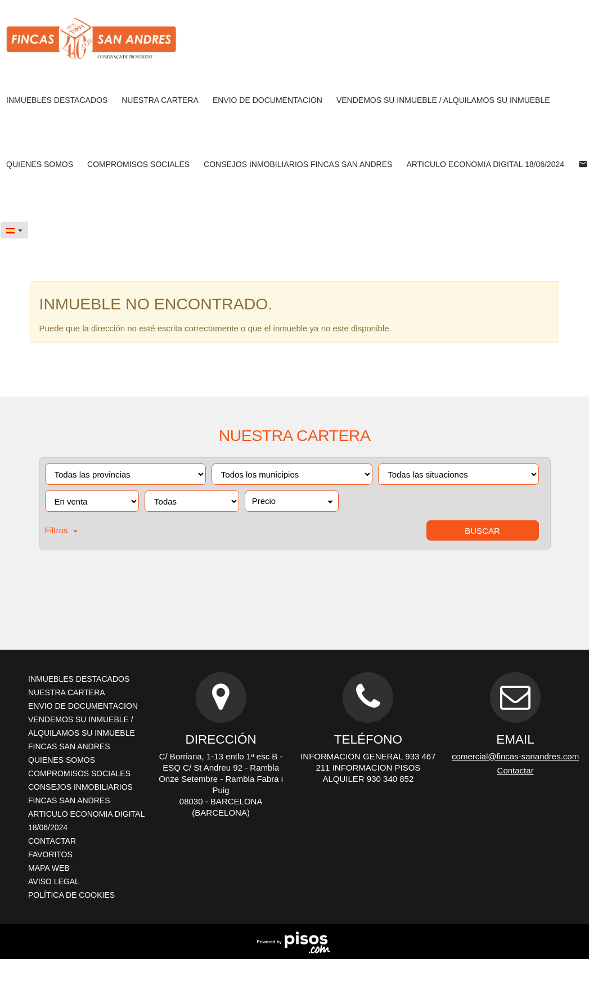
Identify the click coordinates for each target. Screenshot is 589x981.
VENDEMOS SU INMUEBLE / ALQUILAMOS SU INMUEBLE (443, 100)
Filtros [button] (61, 530)
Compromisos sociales (138, 164)
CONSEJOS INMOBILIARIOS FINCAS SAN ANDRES (298, 164)
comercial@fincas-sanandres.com (515, 756)
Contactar (52, 840)
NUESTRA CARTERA (160, 100)
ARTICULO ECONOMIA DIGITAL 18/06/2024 (485, 164)
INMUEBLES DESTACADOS (56, 100)
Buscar (482, 531)
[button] (14, 230)
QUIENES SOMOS (39, 164)
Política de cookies (71, 894)
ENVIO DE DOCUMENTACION (267, 100)
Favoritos (50, 854)
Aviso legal (53, 881)
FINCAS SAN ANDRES (69, 746)
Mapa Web (49, 867)
